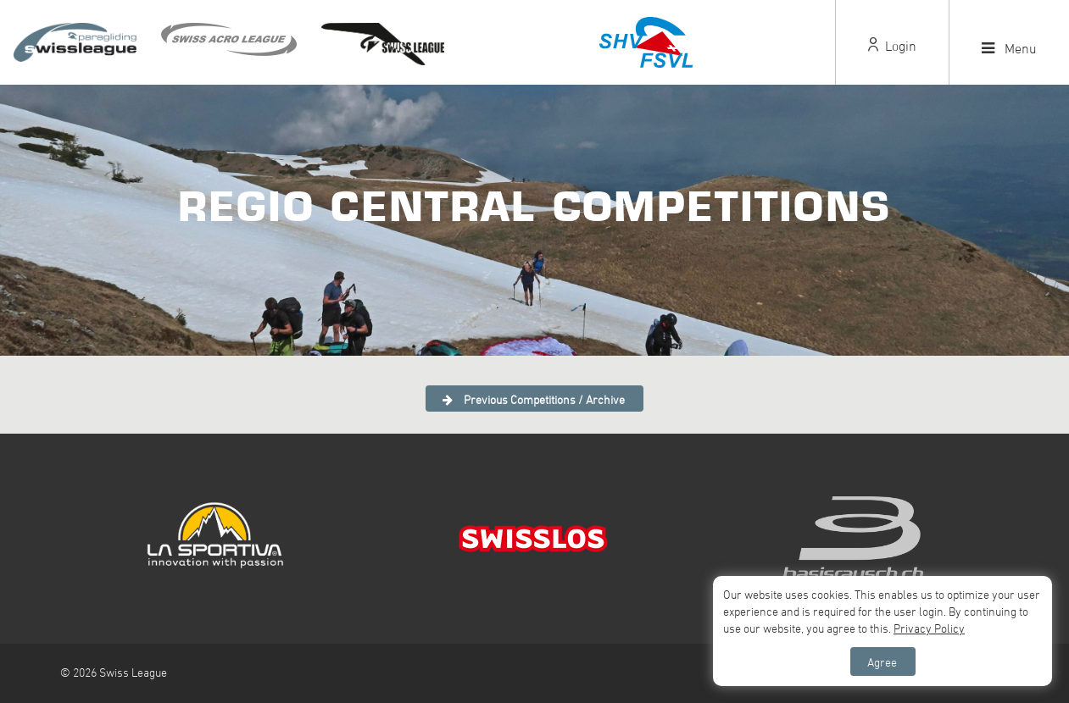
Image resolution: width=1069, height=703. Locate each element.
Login (892, 45)
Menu (1009, 48)
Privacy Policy (929, 628)
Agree (882, 662)
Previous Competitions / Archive (534, 399)
